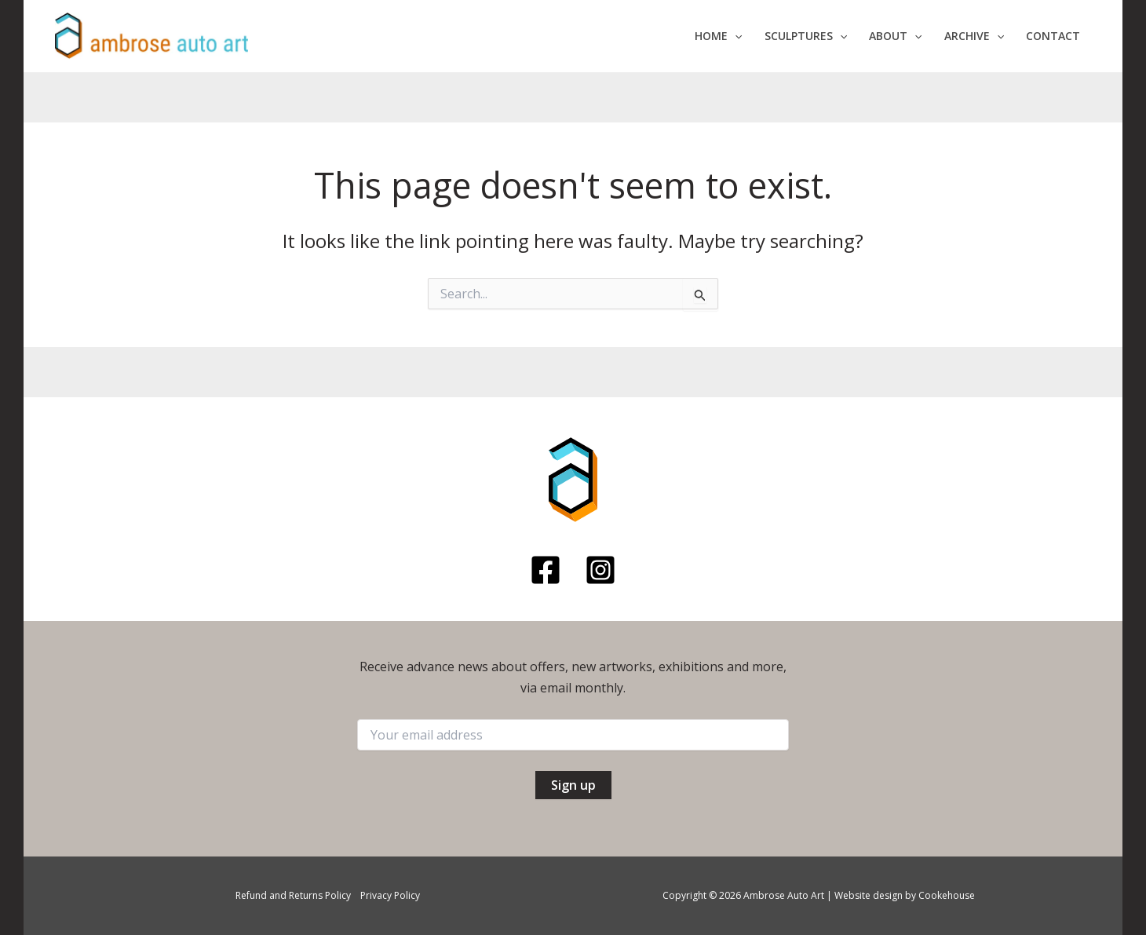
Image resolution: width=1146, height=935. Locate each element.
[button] (718, 36)
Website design (868, 895)
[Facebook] (545, 570)
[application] (735, 36)
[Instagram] (600, 570)
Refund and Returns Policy (293, 895)
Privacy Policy (390, 895)
